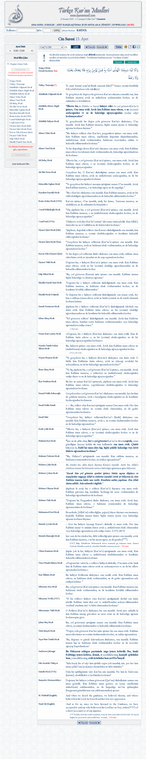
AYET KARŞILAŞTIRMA (69, 24)
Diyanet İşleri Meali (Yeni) (49, 241)
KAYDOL (82, 30)
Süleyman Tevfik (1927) (48, 598)
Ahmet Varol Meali (46, 148)
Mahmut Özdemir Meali (48, 456)
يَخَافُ (77, 70)
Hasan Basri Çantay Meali (49, 333)
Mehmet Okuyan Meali (48, 488)
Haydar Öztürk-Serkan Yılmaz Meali (48, 347)
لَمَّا (131, 70)
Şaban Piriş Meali (45, 622)
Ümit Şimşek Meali (46, 630)
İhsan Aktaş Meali (46, 369)
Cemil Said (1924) (46, 221)
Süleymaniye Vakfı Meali (48, 610)
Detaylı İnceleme (46, 70)
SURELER (50, 24)
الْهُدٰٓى (116, 70)
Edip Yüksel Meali (46, 274)
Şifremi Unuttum (68, 30)
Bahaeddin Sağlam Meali (49, 183)
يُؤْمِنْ (94, 70)
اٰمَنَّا (109, 70)
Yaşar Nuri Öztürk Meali (48, 639)
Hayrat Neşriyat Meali (48, 357)
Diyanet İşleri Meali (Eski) (49, 229)
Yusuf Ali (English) (46, 703)
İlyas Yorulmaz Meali (47, 381)
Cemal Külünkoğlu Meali (49, 209)
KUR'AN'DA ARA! (91, 24)
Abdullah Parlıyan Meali (48, 121)
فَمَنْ (100, 70)
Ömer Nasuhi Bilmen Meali (50, 562)
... (124, 546)
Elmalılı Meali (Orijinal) (48, 294)
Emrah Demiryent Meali (48, 306)
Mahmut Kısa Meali (46, 440)
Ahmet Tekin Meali (46, 133)
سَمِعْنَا (125, 70)
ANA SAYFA (37, 24)
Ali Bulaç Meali (45, 160)
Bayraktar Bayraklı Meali (48, 192)
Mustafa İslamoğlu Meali (48, 535)
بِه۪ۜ (105, 70)
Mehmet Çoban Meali (48, 473)
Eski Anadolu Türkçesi (48, 663)
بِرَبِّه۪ (88, 70)
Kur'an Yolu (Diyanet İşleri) (50, 253)
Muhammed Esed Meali (48, 512)
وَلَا (136, 78)
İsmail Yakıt (43, 416)
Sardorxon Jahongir (46, 651)
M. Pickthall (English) (47, 695)
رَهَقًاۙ (131, 78)
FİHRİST (106, 24)
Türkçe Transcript (47, 85)
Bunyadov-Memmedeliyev (49, 680)
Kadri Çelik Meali (46, 428)
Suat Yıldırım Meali (46, 574)
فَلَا (83, 70)
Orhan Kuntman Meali (48, 550)
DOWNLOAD (119, 24)
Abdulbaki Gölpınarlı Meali (50, 94)
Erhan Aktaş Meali (46, 318)
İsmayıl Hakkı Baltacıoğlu (49, 393)
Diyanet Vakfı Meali (46, 262)
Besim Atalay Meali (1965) (50, 200)
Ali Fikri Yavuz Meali (47, 172)
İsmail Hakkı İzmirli (46, 405)
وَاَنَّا (136, 70)
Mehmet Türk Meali (47, 500)
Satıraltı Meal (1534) (47, 671)
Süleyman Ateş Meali (47, 586)
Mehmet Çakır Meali (47, 464)
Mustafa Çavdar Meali (47, 523)
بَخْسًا (70, 70)
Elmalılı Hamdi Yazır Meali (49, 282)
